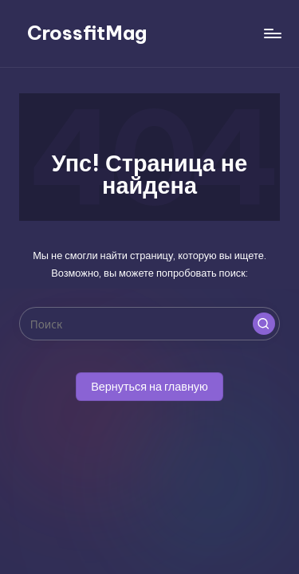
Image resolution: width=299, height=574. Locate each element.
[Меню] (272, 33)
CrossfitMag (87, 33)
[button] (264, 324)
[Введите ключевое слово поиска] (149, 323)
